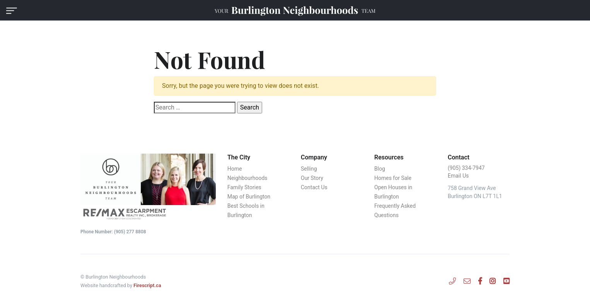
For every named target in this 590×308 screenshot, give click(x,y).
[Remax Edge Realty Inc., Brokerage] (148, 213)
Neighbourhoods (247, 178)
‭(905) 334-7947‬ (466, 168)
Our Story (312, 178)
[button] (11, 10)
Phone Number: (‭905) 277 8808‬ (113, 231)
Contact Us (314, 187)
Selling (309, 169)
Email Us (458, 176)
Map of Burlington (248, 196)
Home (234, 169)
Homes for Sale (392, 178)
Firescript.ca (147, 285)
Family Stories (244, 187)
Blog (379, 169)
